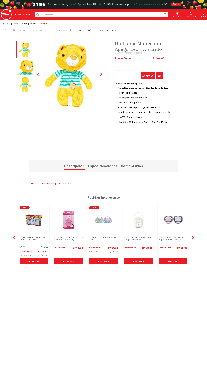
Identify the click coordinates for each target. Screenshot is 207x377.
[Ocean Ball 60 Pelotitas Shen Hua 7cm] (33, 237)
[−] (119, 76)
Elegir (44, 24)
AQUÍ (176, 4)
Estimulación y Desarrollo (60, 30)
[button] (191, 14)
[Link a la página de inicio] (5, 30)
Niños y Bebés (18, 30)
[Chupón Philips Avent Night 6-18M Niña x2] (173, 237)
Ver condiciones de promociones (51, 183)
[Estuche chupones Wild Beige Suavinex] (138, 237)
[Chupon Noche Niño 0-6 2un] (103, 237)
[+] (139, 76)
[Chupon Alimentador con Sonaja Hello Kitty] (68, 237)
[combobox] (101, 14)
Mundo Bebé (36, 30)
